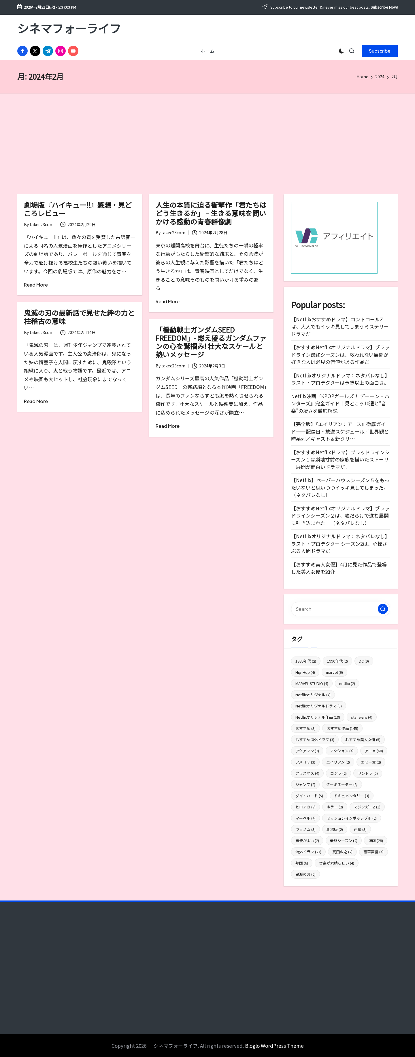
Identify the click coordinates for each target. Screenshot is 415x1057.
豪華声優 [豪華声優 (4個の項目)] (373, 851)
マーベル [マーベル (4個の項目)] (305, 818)
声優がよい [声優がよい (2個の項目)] (307, 840)
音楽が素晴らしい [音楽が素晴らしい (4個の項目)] (336, 863)
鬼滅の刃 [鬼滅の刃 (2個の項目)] (305, 874)
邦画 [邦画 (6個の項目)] (301, 863)
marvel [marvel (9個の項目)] (334, 672)
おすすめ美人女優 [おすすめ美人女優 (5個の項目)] (362, 739)
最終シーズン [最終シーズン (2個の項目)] (343, 840)
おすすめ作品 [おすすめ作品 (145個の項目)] (342, 728)
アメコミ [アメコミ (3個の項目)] (305, 762)
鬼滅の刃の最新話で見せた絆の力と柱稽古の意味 (79, 317)
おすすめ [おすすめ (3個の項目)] (305, 728)
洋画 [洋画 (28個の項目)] (375, 840)
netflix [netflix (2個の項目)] (347, 683)
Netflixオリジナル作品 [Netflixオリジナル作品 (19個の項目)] (317, 717)
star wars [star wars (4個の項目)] (361, 717)
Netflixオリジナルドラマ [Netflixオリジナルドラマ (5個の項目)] (318, 706)
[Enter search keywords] (340, 609)
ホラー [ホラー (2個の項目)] (335, 807)
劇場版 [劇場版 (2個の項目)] (335, 829)
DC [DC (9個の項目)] (364, 661)
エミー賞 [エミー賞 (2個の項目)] (371, 762)
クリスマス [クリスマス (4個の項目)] (307, 773)
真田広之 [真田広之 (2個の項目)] (342, 851)
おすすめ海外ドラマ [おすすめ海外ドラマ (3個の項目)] (314, 739)
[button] (380, 51)
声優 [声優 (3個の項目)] (360, 829)
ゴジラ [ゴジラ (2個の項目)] (338, 773)
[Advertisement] (207, 136)
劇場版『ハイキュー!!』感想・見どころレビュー (78, 209)
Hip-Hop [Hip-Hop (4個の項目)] (305, 672)
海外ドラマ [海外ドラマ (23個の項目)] (308, 851)
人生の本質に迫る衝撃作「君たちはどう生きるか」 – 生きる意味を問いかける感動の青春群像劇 (211, 213)
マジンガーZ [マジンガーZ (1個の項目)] (367, 807)
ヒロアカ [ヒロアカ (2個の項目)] (305, 807)
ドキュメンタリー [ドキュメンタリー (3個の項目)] (351, 795)
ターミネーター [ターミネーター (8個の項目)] (342, 784)
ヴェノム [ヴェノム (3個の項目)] (305, 829)
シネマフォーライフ (69, 28)
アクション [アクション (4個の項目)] (342, 750)
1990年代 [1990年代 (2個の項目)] (337, 661)
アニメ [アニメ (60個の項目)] (374, 750)
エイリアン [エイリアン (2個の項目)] (338, 762)
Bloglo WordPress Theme (274, 1045)
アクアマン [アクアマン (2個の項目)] (307, 750)
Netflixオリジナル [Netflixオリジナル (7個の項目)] (313, 694)
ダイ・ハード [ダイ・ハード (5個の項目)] (309, 795)
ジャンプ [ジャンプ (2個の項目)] (305, 784)
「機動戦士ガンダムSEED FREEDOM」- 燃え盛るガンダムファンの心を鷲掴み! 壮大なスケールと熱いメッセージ (211, 342)
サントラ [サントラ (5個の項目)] (368, 773)
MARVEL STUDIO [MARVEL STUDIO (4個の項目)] (311, 683)
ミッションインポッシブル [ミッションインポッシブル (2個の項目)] (352, 818)
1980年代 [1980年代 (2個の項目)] (305, 661)
